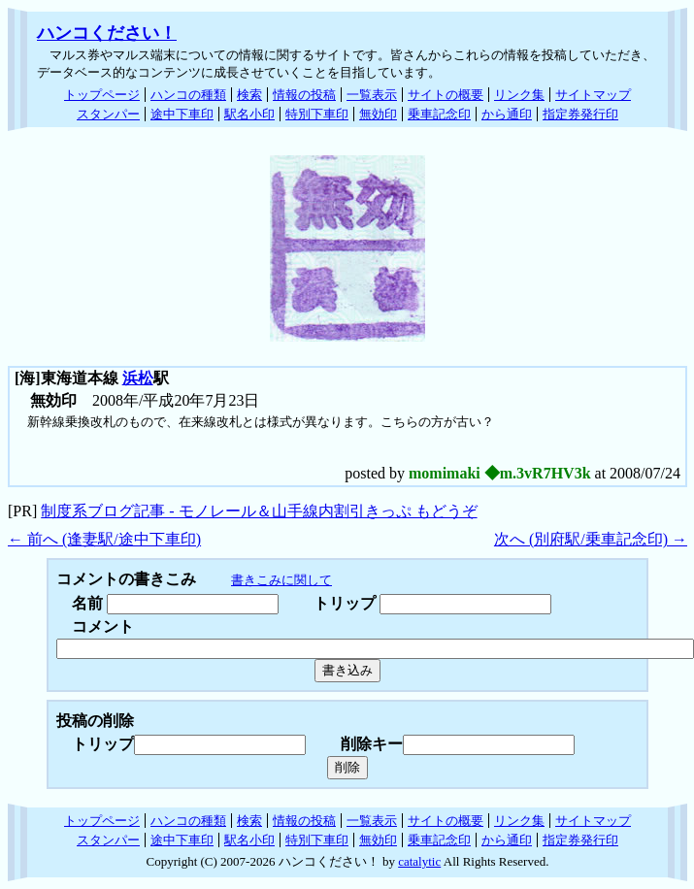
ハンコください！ (107, 33)
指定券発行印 (580, 114)
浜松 (137, 378)
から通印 (506, 114)
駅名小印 (249, 114)
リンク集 (519, 94)
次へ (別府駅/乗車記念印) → (590, 539)
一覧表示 (372, 94)
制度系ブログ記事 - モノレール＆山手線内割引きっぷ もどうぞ (259, 511)
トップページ (102, 94)
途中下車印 (182, 114)
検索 (249, 94)
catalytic (419, 861)
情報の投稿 (304, 94)
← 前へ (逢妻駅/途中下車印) (104, 539)
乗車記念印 (439, 114)
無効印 (378, 114)
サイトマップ (593, 94)
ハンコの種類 (188, 94)
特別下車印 (316, 114)
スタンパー (108, 114)
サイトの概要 (445, 94)
